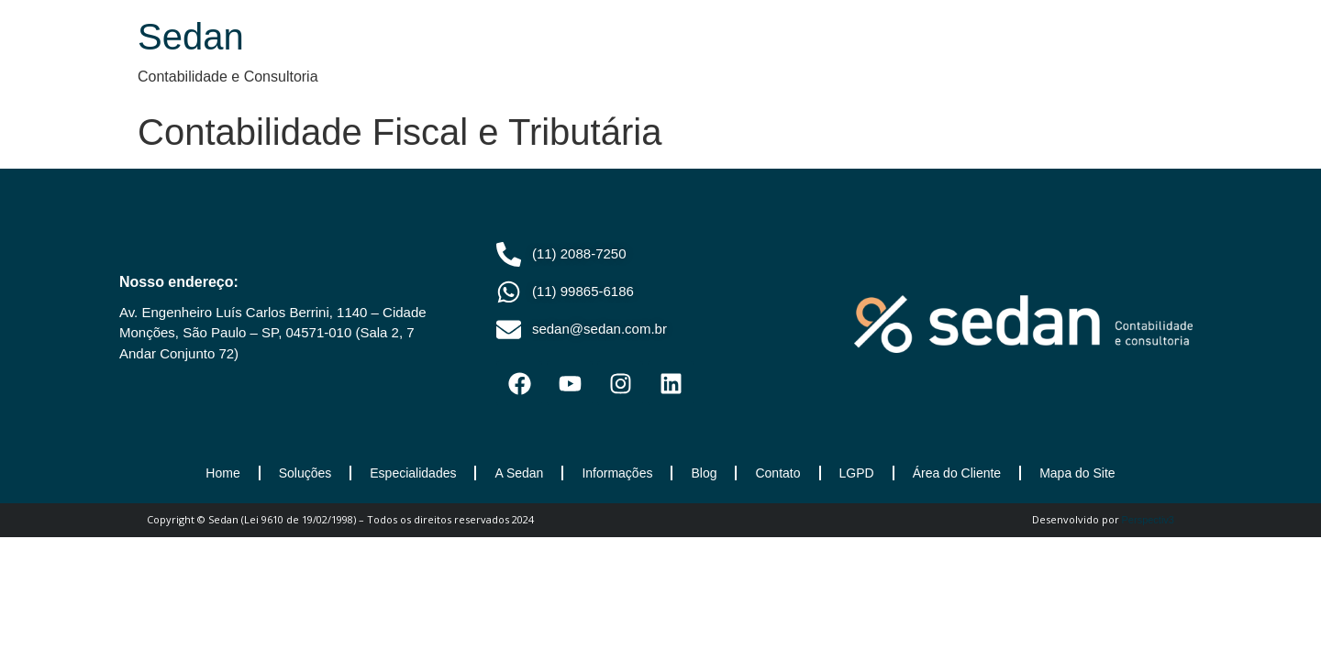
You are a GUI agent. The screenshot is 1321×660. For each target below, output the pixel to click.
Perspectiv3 (1148, 519)
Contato (777, 473)
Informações (617, 473)
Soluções (305, 473)
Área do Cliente (957, 473)
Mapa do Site (1077, 473)
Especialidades (413, 473)
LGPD (856, 473)
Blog (703, 473)
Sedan (191, 36)
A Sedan (518, 473)
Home (222, 473)
